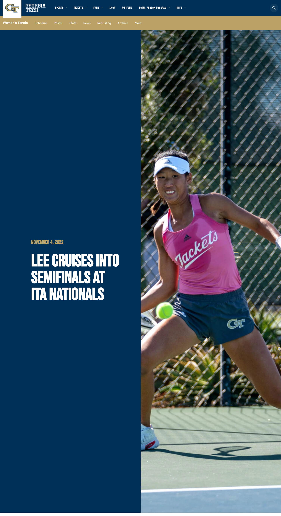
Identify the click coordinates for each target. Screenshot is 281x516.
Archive (123, 26)
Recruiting (104, 26)
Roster (58, 26)
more (138, 26)
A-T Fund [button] (136, 9)
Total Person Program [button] (165, 9)
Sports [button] (60, 9)
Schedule (41, 26)
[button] (274, 9)
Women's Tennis (15, 26)
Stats (72, 26)
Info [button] (196, 9)
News (87, 26)
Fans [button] (101, 9)
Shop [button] (119, 9)
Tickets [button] (81, 9)
